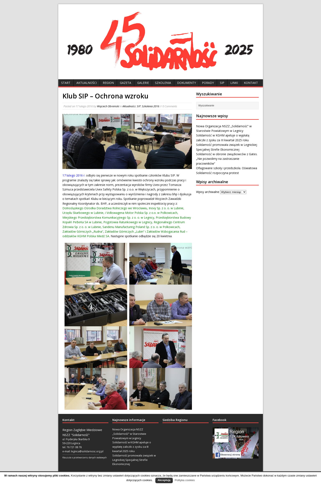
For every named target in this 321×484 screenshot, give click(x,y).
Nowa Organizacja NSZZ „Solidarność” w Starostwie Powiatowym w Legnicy (129, 433)
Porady (208, 83)
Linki (234, 83)
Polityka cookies (185, 480)
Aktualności (86, 83)
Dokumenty (186, 83)
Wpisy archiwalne (207, 192)
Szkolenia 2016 (150, 106)
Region (108, 83)
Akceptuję (163, 480)
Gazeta (125, 83)
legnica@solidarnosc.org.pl (87, 451)
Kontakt (251, 83)
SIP (222, 83)
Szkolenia (163, 83)
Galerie (143, 83)
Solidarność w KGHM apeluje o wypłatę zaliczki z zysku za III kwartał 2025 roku (131, 446)
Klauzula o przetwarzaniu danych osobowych (84, 457)
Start (65, 83)
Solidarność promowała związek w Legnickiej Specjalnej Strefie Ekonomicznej (134, 460)
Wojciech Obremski (108, 106)
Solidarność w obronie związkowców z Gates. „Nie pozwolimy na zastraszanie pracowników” (227, 158)
